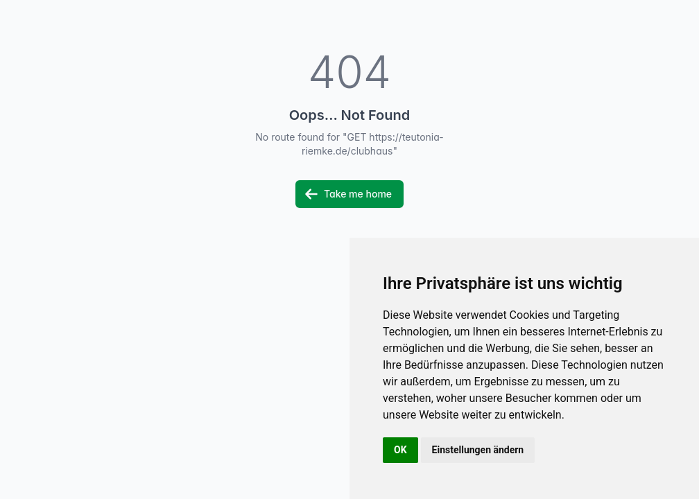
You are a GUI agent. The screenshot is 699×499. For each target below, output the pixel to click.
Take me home (348, 194)
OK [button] (400, 449)
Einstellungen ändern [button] (478, 449)
